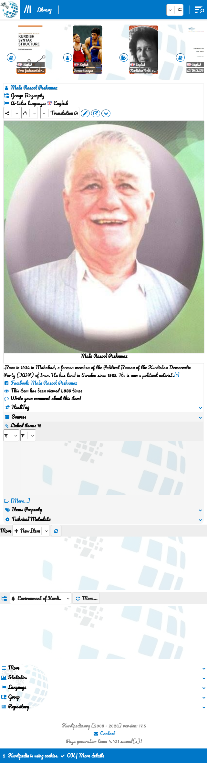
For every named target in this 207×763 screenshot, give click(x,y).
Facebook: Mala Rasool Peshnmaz (40, 383)
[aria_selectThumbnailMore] (31, 530)
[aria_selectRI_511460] (11, 435)
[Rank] (29, 113)
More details (91, 755)
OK (67, 755)
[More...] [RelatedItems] (20, 501)
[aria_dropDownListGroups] (40, 598)
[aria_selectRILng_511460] (28, 435)
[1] (177, 375)
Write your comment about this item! (42, 398)
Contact (104, 733)
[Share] (12, 113)
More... (86, 598)
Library (44, 10)
